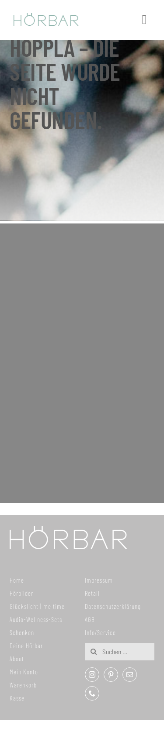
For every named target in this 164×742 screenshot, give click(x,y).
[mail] (129, 674)
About (17, 659)
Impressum (99, 580)
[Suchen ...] (119, 651)
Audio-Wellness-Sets (36, 619)
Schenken (22, 632)
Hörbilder (21, 593)
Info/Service (100, 632)
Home (17, 580)
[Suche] (93, 651)
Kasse (17, 698)
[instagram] (92, 674)
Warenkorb (23, 685)
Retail (92, 593)
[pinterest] (111, 674)
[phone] (92, 693)
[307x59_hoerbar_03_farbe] (46, 17)
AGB (90, 619)
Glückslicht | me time (37, 606)
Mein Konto (24, 672)
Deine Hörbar (26, 645)
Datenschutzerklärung (113, 606)
